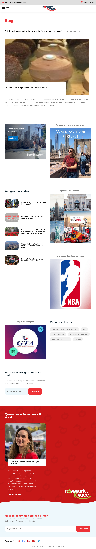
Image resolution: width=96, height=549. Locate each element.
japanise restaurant (60, 339)
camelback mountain (79, 334)
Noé (84, 329)
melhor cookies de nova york (65, 329)
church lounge (58, 334)
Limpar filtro (71, 31)
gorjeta (77, 339)
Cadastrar (35, 391)
